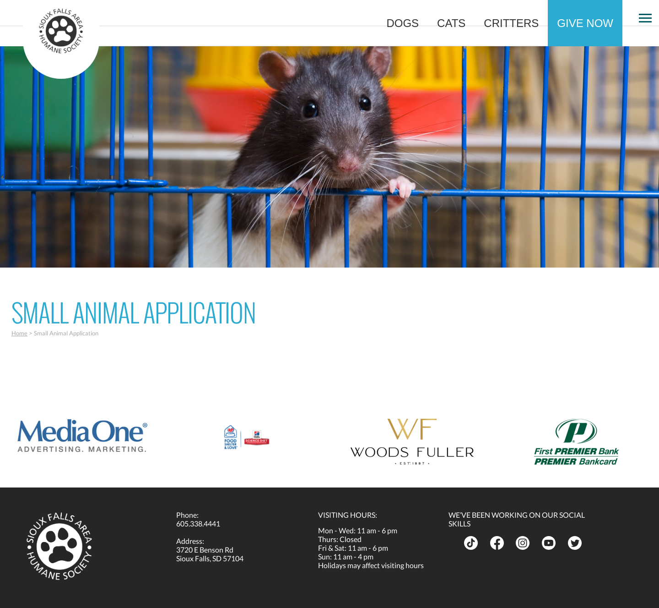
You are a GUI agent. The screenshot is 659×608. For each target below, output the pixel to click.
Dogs (402, 23)
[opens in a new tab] (82, 435)
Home (19, 333)
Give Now (585, 23)
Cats (451, 23)
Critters (511, 23)
